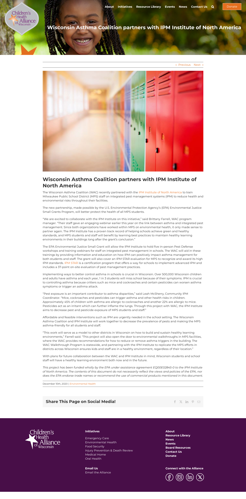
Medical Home (95, 454)
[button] (212, 6)
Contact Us (174, 451)
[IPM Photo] (123, 121)
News (170, 439)
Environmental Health (83, 383)
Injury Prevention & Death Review (109, 450)
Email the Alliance (98, 472)
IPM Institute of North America (160, 192)
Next (197, 65)
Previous (184, 65)
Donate (232, 6)
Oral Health (93, 458)
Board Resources (178, 447)
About (170, 431)
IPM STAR (71, 263)
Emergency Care (97, 438)
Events (171, 443)
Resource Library (178, 435)
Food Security (94, 446)
